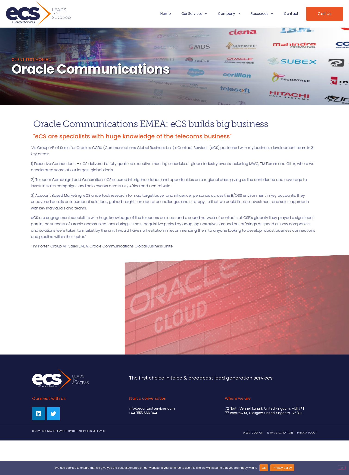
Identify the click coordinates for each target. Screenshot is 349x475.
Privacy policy (282, 467)
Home (165, 13)
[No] (342, 468)
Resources (262, 13)
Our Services (194, 13)
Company (229, 13)
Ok (264, 467)
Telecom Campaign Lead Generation (56, 179)
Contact (291, 13)
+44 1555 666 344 (143, 413)
